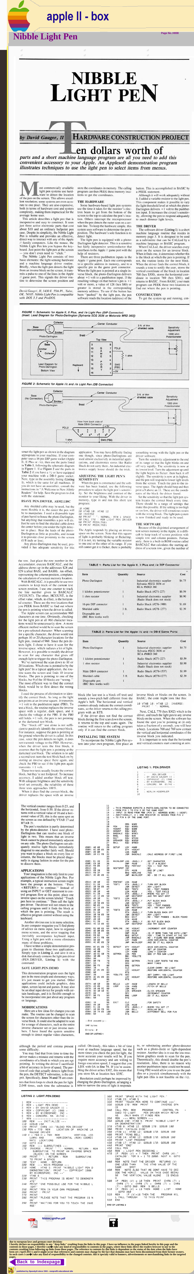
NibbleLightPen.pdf (53, 1218)
